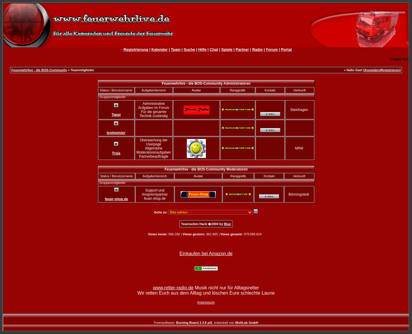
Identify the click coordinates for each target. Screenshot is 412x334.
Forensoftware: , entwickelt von (206, 322)
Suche (189, 49)
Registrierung (135, 49)
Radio (257, 49)
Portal (286, 49)
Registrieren (390, 70)
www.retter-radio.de (173, 287)
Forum (271, 49)
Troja (116, 153)
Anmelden (372, 70)
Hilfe (202, 49)
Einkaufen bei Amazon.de (206, 253)
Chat (214, 49)
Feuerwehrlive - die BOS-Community (39, 70)
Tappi (115, 115)
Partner (242, 49)
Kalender (159, 49)
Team (175, 49)
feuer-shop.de (116, 199)
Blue (227, 224)
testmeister (116, 133)
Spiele (226, 49)
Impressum (206, 302)
